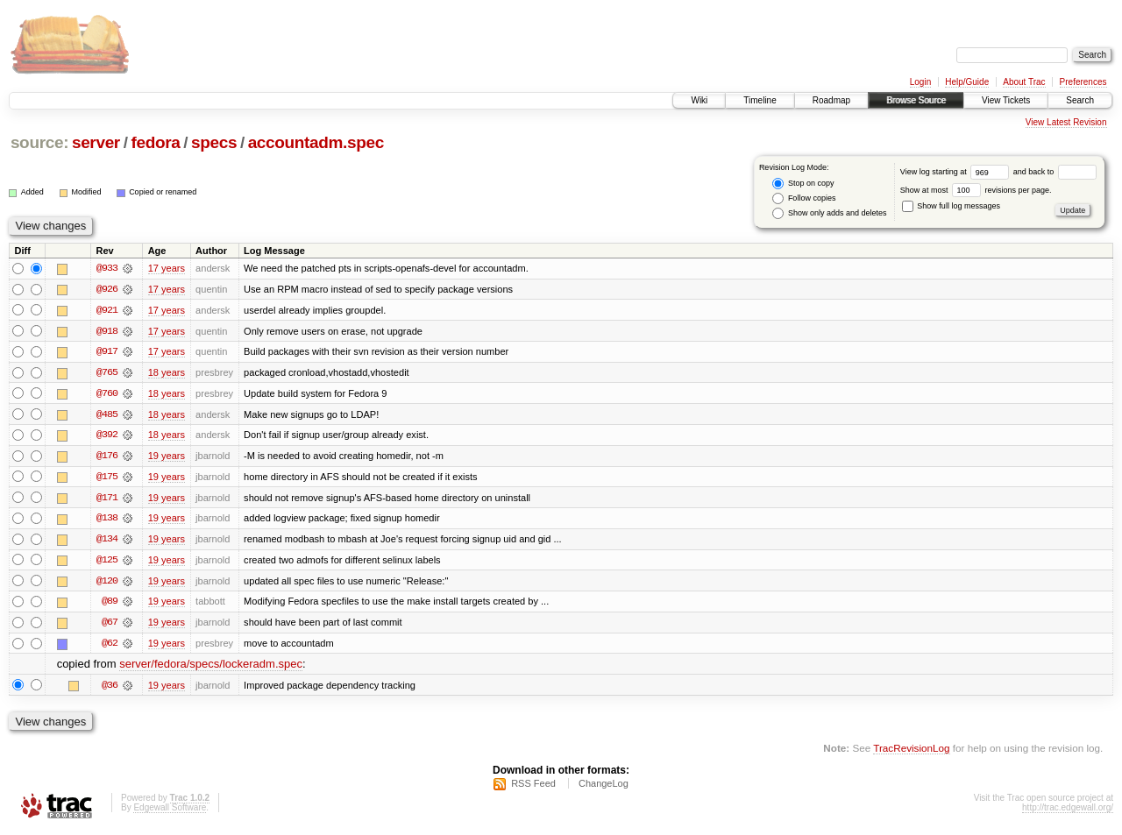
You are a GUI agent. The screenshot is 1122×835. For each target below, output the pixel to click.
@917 (106, 352)
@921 (106, 310)
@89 (109, 605)
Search (1080, 100)
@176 (106, 457)
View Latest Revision (1066, 122)
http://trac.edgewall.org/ (1067, 812)
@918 (106, 331)
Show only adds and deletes (829, 213)
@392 (106, 436)
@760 (106, 394)
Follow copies (803, 198)
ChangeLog (603, 787)
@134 (106, 541)
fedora (155, 142)
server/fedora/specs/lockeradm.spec (210, 668)
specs (214, 142)
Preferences (1083, 82)
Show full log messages (951, 206)
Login (920, 82)
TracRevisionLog (911, 752)
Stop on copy (803, 183)
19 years (166, 457)
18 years (166, 373)
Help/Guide (967, 82)
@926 (106, 289)
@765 (106, 373)
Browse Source (916, 100)
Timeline (759, 100)
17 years (166, 268)
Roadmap (831, 100)
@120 (106, 584)
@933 (106, 268)
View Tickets (1006, 100)
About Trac (1024, 82)
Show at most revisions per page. (976, 190)
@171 (106, 499)
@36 (109, 689)
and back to (1055, 171)
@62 (109, 647)
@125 (106, 562)
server (96, 142)
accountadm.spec (316, 142)
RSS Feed (533, 787)
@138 (106, 520)
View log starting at (956, 171)
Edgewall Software (169, 812)
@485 (106, 415)
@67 (109, 626)
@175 (106, 478)
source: (39, 142)
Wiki (699, 100)
